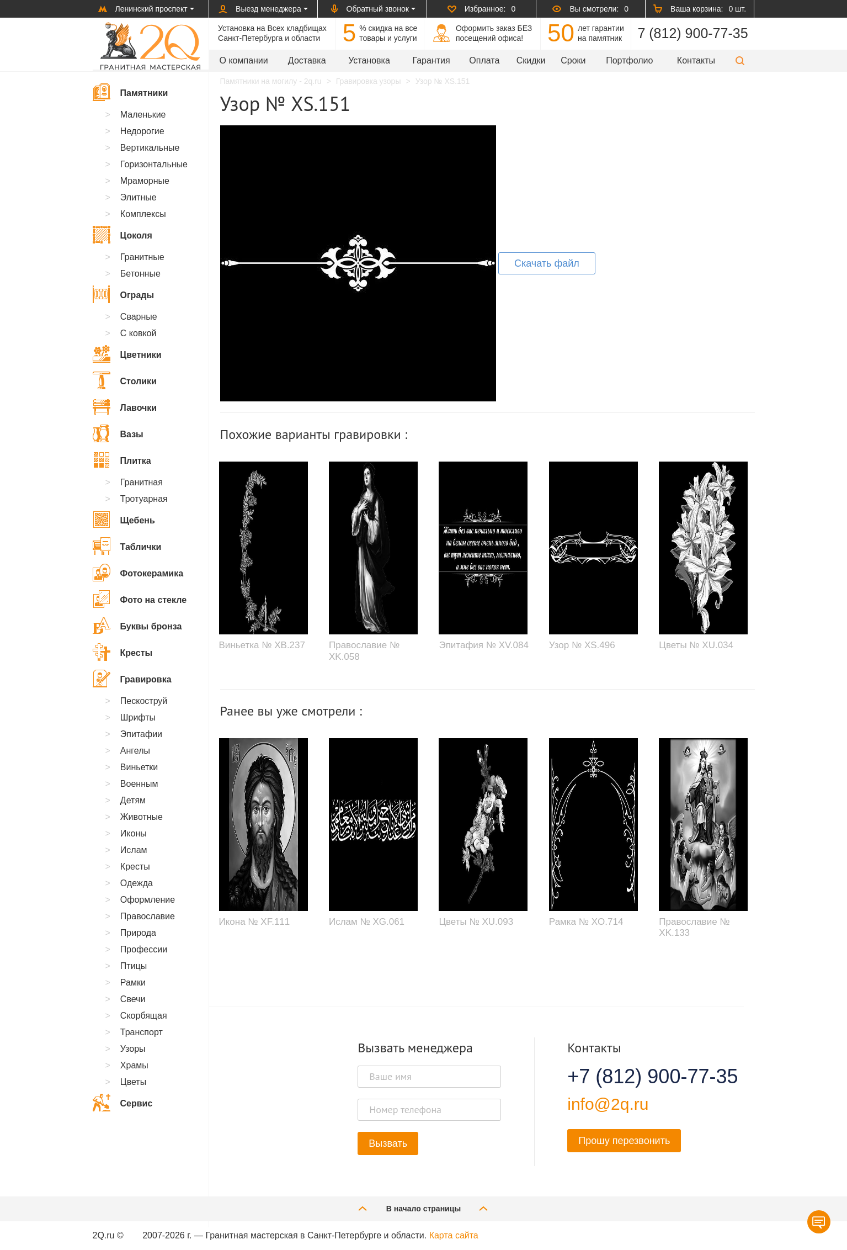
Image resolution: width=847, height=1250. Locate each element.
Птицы (133, 966)
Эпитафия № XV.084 (484, 645)
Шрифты (138, 717)
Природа (138, 933)
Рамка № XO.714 (586, 922)
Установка (369, 60)
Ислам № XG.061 (366, 922)
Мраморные (144, 181)
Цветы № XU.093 (476, 922)
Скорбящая (143, 1015)
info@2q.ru (607, 1104)
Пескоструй (143, 701)
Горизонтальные (154, 164)
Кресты (123, 652)
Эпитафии (141, 734)
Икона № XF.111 (254, 922)
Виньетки (139, 767)
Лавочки (125, 407)
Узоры (133, 1048)
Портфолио (629, 60)
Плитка (122, 460)
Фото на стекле (140, 599)
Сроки (573, 60)
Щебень (124, 519)
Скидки (531, 60)
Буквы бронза (137, 625)
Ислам (133, 850)
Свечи (133, 999)
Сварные (138, 316)
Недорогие (142, 131)
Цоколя (122, 234)
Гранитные (142, 257)
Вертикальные (150, 147)
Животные (141, 817)
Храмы (134, 1065)
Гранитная (141, 482)
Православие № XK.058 (364, 650)
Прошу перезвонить (624, 1140)
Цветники (127, 354)
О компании (244, 60)
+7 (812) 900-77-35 (639, 1077)
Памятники (130, 92)
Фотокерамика (138, 572)
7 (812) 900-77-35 (692, 33)
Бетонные (140, 273)
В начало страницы (424, 1208)
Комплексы (143, 214)
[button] (740, 60)
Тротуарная (144, 499)
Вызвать (388, 1143)
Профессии (143, 949)
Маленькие (143, 114)
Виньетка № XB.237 (262, 645)
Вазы (118, 433)
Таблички (127, 546)
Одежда (136, 883)
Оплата (484, 60)
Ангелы (135, 750)
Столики (125, 380)
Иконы (133, 833)
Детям (133, 800)
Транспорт (141, 1032)
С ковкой (138, 333)
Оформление (147, 899)
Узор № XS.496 (582, 645)
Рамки (133, 982)
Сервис (123, 1102)
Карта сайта (453, 1235)
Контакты (696, 60)
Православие (147, 916)
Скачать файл (546, 263)
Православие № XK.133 (694, 927)
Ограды (124, 294)
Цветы (133, 1082)
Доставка (307, 60)
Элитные (138, 197)
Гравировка (132, 678)
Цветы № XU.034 (696, 645)
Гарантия (431, 60)
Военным (139, 783)
